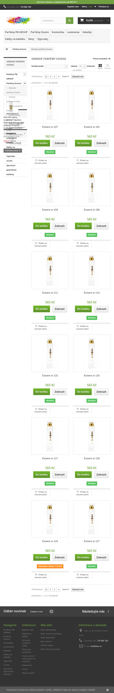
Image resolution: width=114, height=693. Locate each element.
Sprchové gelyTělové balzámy (11, 169)
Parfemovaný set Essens (13, 117)
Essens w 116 (92, 375)
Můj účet (46, 625)
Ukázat (74, 66)
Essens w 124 (50, 541)
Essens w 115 (50, 375)
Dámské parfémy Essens (13, 90)
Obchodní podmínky (17, 275)
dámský (8, 317)
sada (7, 313)
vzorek (18, 304)
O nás (11, 279)
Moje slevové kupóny (50, 649)
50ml (19, 308)
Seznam (107, 66)
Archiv (9, 161)
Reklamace (27, 665)
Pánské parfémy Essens (13, 99)
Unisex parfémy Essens (14, 126)
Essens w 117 (50, 458)
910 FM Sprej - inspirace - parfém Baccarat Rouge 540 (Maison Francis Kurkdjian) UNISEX (14, 216)
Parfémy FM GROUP (16, 32)
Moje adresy (46, 641)
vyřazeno (9, 308)
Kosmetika (58, 32)
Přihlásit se (104, 7)
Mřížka (100, 66)
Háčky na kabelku (15, 39)
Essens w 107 (50, 127)
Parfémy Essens (40, 32)
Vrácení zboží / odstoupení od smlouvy (28, 659)
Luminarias (73, 32)
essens (8, 304)
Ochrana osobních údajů (26, 643)
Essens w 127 (92, 541)
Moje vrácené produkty (51, 634)
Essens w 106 (92, 209)
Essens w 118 (92, 458)
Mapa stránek (28, 673)
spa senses (10, 322)
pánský (19, 317)
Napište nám (73, 7)
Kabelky (87, 32)
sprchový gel (11, 326)
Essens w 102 (92, 127)
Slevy (31, 39)
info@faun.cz (96, 646)
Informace (13, 255)
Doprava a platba (16, 263)
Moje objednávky (48, 630)
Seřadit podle (37, 66)
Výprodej (42, 39)
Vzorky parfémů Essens (14, 108)
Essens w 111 (50, 292)
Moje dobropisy (48, 637)
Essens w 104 (50, 209)
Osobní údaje (47, 645)
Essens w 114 (92, 292)
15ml (15, 313)
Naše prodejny (14, 284)
